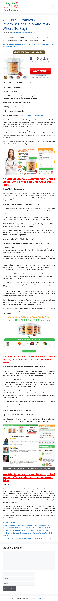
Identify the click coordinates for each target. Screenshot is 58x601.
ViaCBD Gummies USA (44, 530)
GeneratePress (41, 598)
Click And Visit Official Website (32, 115)
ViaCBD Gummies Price (28, 530)
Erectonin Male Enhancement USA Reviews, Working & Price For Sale (28, 538)
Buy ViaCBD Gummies (12, 525)
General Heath (10, 522)
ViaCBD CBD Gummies (10, 528)
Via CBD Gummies (44, 525)
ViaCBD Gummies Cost (38, 528)
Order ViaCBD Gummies (28, 525)
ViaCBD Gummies (24, 528)
